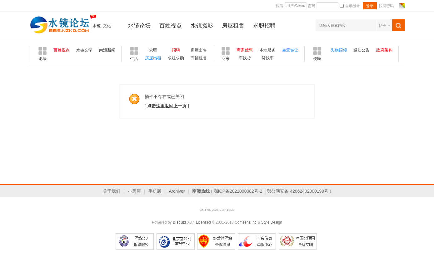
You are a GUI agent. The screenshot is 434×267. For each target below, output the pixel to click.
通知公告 (361, 50)
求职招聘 (264, 25)
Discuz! (179, 222)
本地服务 (267, 50)
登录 (369, 6)
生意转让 (290, 50)
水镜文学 (84, 50)
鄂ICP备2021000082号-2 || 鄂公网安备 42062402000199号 (271, 191)
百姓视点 (170, 25)
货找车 (268, 58)
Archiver (177, 191)
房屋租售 (233, 25)
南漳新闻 (107, 50)
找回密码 (386, 6)
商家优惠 (245, 50)
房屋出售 (199, 50)
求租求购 (176, 58)
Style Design (271, 222)
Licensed (203, 222)
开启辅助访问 (395, 5)
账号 (279, 6)
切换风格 (401, 5)
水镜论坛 (139, 25)
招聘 (176, 50)
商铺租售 (199, 58)
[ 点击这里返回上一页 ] (167, 105)
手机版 (155, 191)
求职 (153, 50)
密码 (311, 6)
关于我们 (111, 191)
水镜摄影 (202, 25)
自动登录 (350, 6)
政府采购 (384, 50)
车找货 (245, 58)
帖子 (382, 25)
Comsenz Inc (246, 222)
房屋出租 (153, 58)
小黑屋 (134, 191)
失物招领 (339, 50)
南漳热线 (201, 191)
